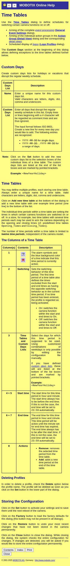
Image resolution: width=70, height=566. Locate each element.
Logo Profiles (48, 44)
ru (67, 556)
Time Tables (21, 22)
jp (66, 553)
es (57, 553)
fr (60, 553)
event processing (44, 30)
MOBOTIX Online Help (37, 5)
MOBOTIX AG (19, 563)
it (63, 553)
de (49, 553)
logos (36, 44)
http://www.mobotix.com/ (45, 563)
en (53, 553)
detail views (15, 41)
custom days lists (41, 368)
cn (45, 553)
